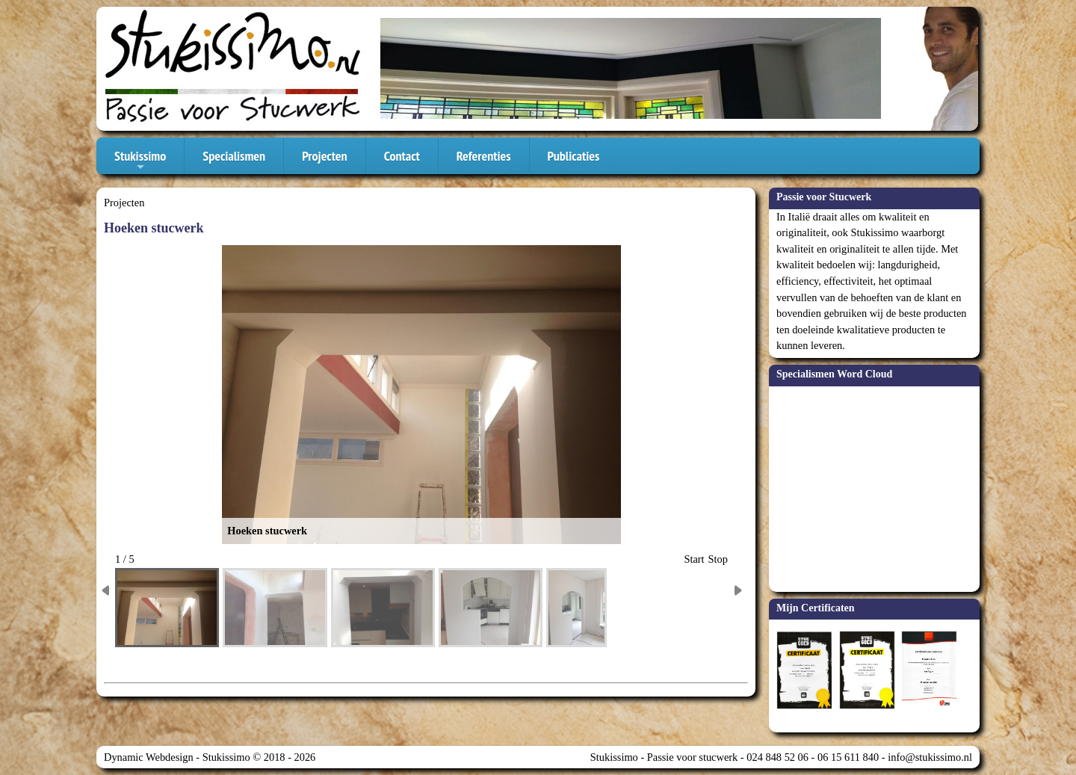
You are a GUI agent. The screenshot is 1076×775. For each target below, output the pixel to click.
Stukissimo (140, 160)
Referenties (484, 155)
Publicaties (574, 155)
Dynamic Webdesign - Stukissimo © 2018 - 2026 (209, 757)
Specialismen (233, 155)
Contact (402, 155)
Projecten (324, 155)
